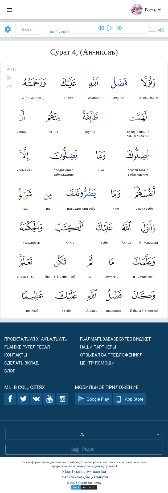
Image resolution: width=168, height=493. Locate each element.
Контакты (15, 355)
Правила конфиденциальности (84, 477)
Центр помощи (97, 363)
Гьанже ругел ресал (27, 347)
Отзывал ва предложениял (111, 355)
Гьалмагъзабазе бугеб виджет (115, 339)
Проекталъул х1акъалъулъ (35, 339)
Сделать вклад (21, 363)
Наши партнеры (98, 347)
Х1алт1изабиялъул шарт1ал (84, 471)
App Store (129, 399)
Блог (9, 371)
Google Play (93, 399)
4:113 (12, 69)
